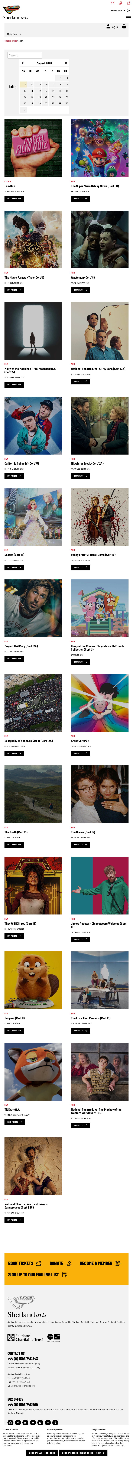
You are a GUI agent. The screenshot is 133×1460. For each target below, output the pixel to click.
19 (40, 97)
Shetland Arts (10, 40)
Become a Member (100, 1263)
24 (25, 103)
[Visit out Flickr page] (40, 1423)
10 (25, 90)
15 (60, 90)
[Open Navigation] (128, 17)
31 (25, 109)
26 (39, 103)
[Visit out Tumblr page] (55, 1423)
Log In (112, 26)
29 (60, 103)
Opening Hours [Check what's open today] (120, 10)
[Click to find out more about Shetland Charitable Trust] (25, 1338)
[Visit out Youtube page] (33, 1423)
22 (60, 97)
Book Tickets (24, 1263)
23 (67, 97)
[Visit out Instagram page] (10, 1423)
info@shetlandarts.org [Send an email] (24, 1385)
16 (67, 90)
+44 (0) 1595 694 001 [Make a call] (21, 1381)
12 (40, 90)
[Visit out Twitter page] (25, 1423)
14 (53, 90)
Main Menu (14, 34)
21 (53, 97)
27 (46, 103)
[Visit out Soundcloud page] (48, 1423)
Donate (60, 1263)
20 (46, 97)
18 (32, 97)
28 (53, 103)
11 (32, 90)
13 (47, 90)
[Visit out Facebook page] (18, 1423)
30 (66, 103)
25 (31, 103)
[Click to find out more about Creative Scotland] (53, 1338)
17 (25, 97)
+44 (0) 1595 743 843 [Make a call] (20, 1378)
